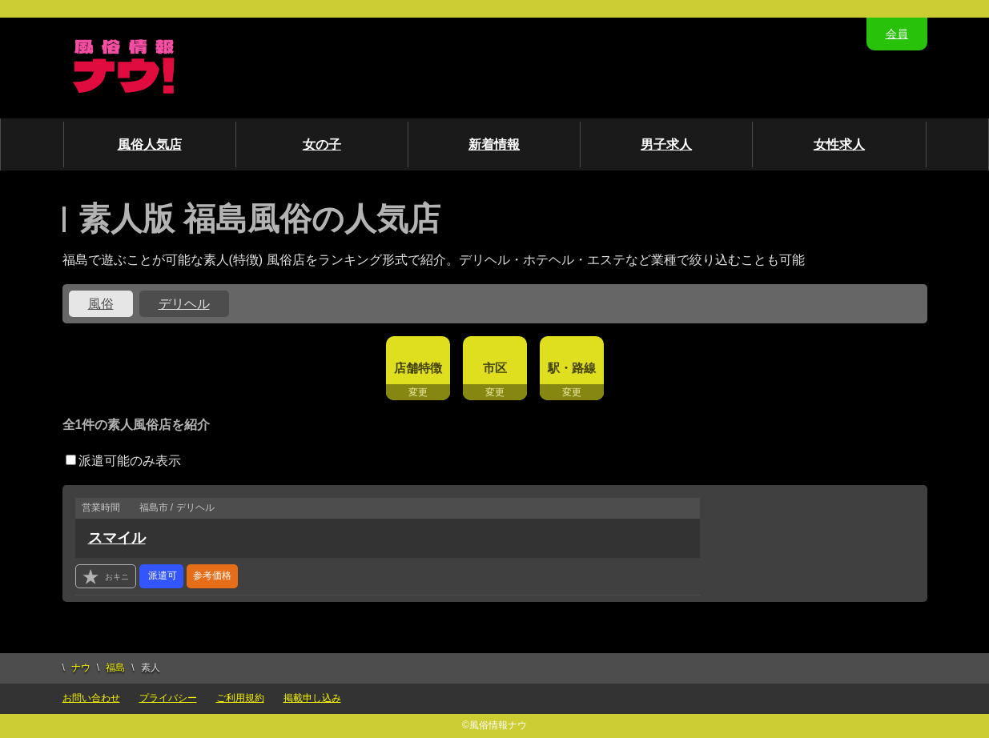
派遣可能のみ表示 (123, 460)
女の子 (322, 144)
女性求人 (839, 144)
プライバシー (168, 698)
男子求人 (666, 144)
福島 (115, 667)
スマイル (117, 538)
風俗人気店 (150, 144)
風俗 (101, 304)
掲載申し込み (312, 698)
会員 (897, 33)
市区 (495, 368)
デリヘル (184, 304)
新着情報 (494, 144)
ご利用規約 (240, 698)
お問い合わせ (91, 698)
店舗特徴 (418, 368)
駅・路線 (572, 368)
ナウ (80, 667)
